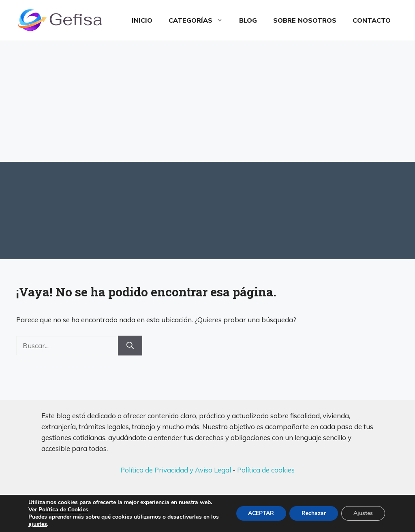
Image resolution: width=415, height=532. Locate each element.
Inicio (142, 20)
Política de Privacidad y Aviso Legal (175, 470)
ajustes (37, 524)
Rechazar (314, 513)
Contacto (372, 20)
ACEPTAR (261, 513)
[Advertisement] (207, 101)
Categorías (200, 20)
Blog (248, 20)
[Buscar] (130, 345)
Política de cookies (266, 470)
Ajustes (363, 513)
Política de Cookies (63, 509)
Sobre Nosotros (304, 20)
